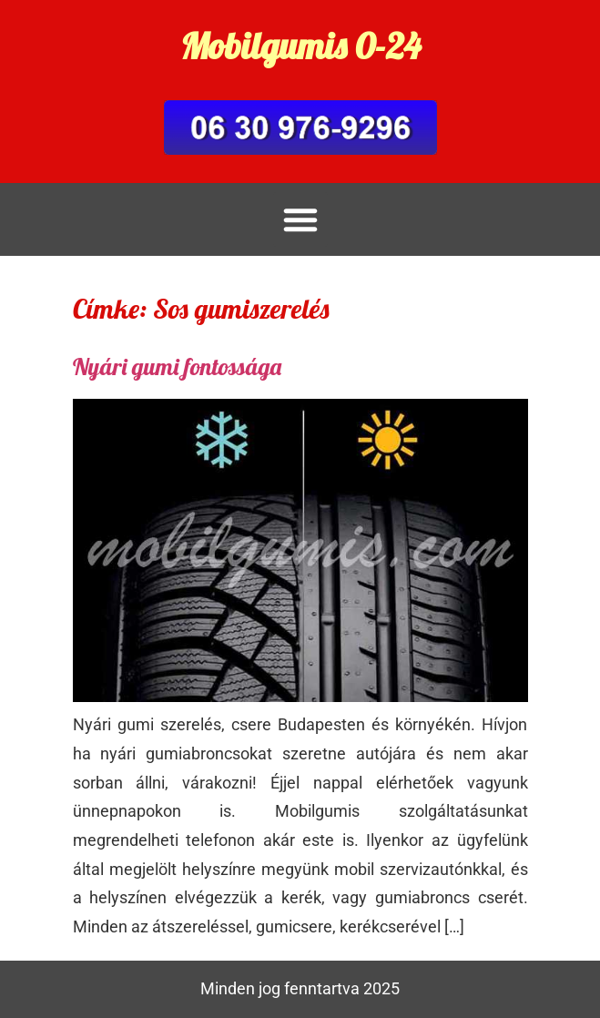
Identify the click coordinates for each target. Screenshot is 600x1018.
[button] (300, 219)
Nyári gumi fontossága (177, 366)
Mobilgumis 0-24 (300, 45)
